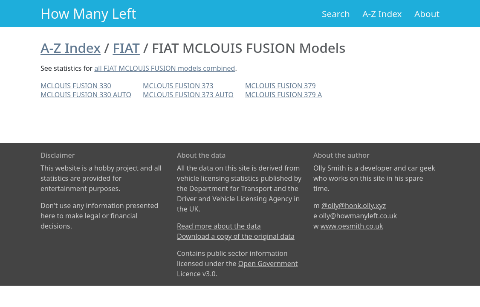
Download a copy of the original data (236, 236)
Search (336, 14)
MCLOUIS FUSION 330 (75, 85)
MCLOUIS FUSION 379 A (283, 94)
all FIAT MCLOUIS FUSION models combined (164, 68)
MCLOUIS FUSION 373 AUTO (188, 94)
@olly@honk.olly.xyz (353, 205)
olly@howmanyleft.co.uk (358, 215)
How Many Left (88, 13)
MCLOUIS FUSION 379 (280, 85)
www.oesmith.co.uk (352, 226)
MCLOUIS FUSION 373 (178, 85)
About (427, 14)
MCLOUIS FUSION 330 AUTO (85, 94)
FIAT (126, 48)
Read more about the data (219, 226)
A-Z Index (382, 14)
